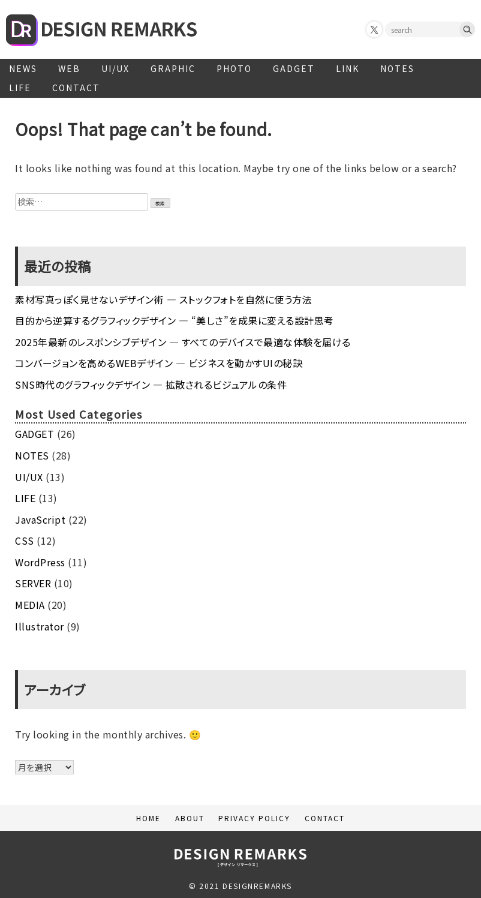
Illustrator (39, 626)
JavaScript (40, 519)
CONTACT (76, 88)
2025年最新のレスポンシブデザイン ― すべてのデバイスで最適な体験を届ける (183, 342)
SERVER (33, 583)
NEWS (23, 68)
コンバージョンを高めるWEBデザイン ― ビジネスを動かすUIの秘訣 (158, 363)
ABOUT (190, 818)
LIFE (20, 88)
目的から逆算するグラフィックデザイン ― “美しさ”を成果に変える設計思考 (174, 320)
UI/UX (115, 68)
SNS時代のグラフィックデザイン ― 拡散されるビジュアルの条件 (151, 384)
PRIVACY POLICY (254, 818)
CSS (24, 540)
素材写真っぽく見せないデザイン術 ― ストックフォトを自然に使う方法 (163, 299)
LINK (347, 68)
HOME (148, 818)
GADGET (294, 68)
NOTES (397, 68)
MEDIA (30, 604)
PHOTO (234, 68)
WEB (69, 68)
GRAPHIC (173, 68)
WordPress (40, 562)
